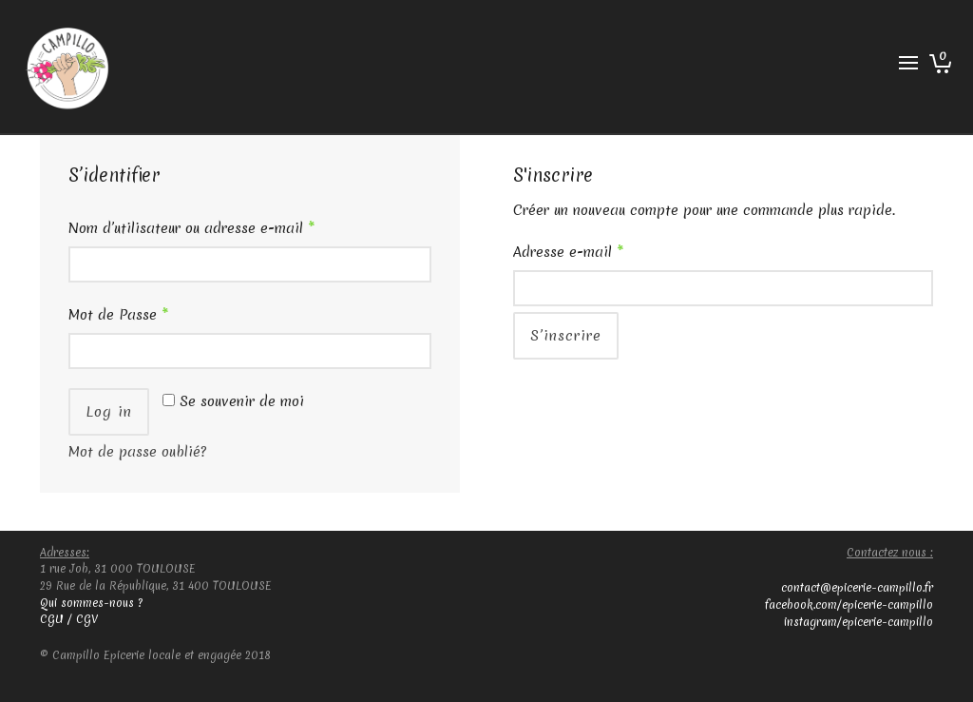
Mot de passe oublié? (137, 451)
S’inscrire (565, 335)
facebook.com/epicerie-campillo (849, 605)
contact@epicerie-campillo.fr (857, 587)
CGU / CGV (69, 619)
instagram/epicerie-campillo (858, 622)
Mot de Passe (118, 314)
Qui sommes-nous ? (91, 603)
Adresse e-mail (568, 252)
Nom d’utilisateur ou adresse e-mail (191, 228)
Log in (109, 411)
